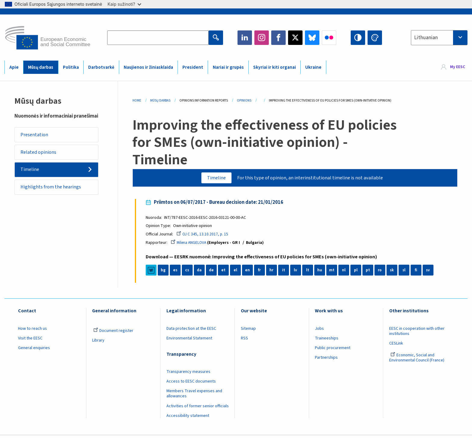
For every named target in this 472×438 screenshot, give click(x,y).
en (249, 272)
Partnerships (326, 360)
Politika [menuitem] (71, 67)
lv (298, 272)
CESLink (396, 346)
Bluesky (312, 37)
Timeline (32, 174)
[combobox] (439, 37)
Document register (113, 333)
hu (322, 272)
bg (165, 272)
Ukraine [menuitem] (313, 67)
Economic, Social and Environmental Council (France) (417, 360)
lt (310, 272)
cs (190, 272)
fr (261, 272)
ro (382, 272)
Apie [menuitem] (14, 67)
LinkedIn (245, 37)
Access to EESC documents (191, 384)
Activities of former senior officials (197, 408)
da (201, 272)
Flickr (329, 37)
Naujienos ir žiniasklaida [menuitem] (148, 67)
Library (98, 343)
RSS (244, 341)
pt (370, 272)
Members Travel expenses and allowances (194, 396)
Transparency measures (188, 374)
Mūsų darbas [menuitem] (40, 67)
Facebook (278, 37)
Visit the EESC (30, 341)
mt (334, 272)
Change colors (375, 37)
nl (346, 272)
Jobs (319, 331)
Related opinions (40, 154)
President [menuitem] (192, 67)
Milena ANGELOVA (191, 245)
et (226, 272)
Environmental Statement (189, 341)
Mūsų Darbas (160, 100)
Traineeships (326, 341)
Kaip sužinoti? (124, 4)
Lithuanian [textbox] (426, 37)
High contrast (358, 37)
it (286, 272)
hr (274, 272)
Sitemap (248, 331)
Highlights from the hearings (53, 193)
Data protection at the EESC (191, 331)
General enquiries (34, 350)
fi (418, 272)
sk (394, 272)
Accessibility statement (187, 418)
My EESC (457, 67)
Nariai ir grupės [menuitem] (228, 67)
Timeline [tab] (212, 178)
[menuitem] (453, 67)
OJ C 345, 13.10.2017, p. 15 (205, 236)
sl (406, 272)
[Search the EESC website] (157, 37)
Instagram (261, 37)
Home (136, 100)
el (238, 272)
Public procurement (332, 350)
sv (430, 272)
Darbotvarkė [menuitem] (101, 67)
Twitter (295, 37)
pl (358, 272)
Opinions (244, 100)
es (177, 272)
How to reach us (32, 331)
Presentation (36, 135)
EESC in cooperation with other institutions (417, 333)
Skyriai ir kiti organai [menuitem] (274, 67)
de (213, 272)
